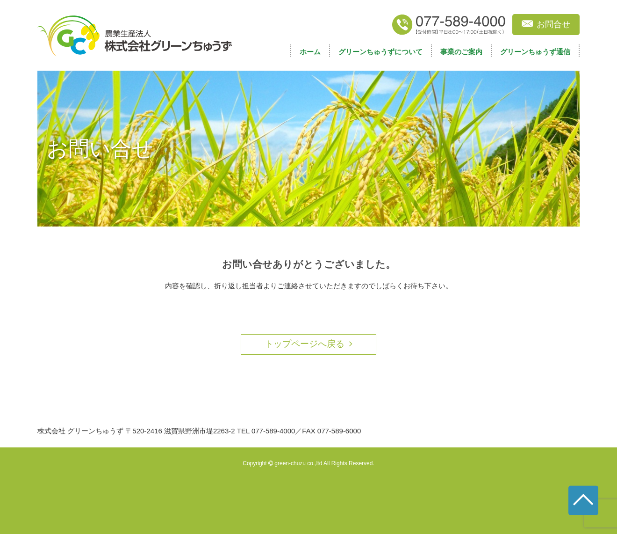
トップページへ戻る (304, 344)
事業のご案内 (461, 52)
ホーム (310, 52)
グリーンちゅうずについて (380, 52)
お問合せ (553, 24)
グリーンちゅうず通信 (535, 52)
